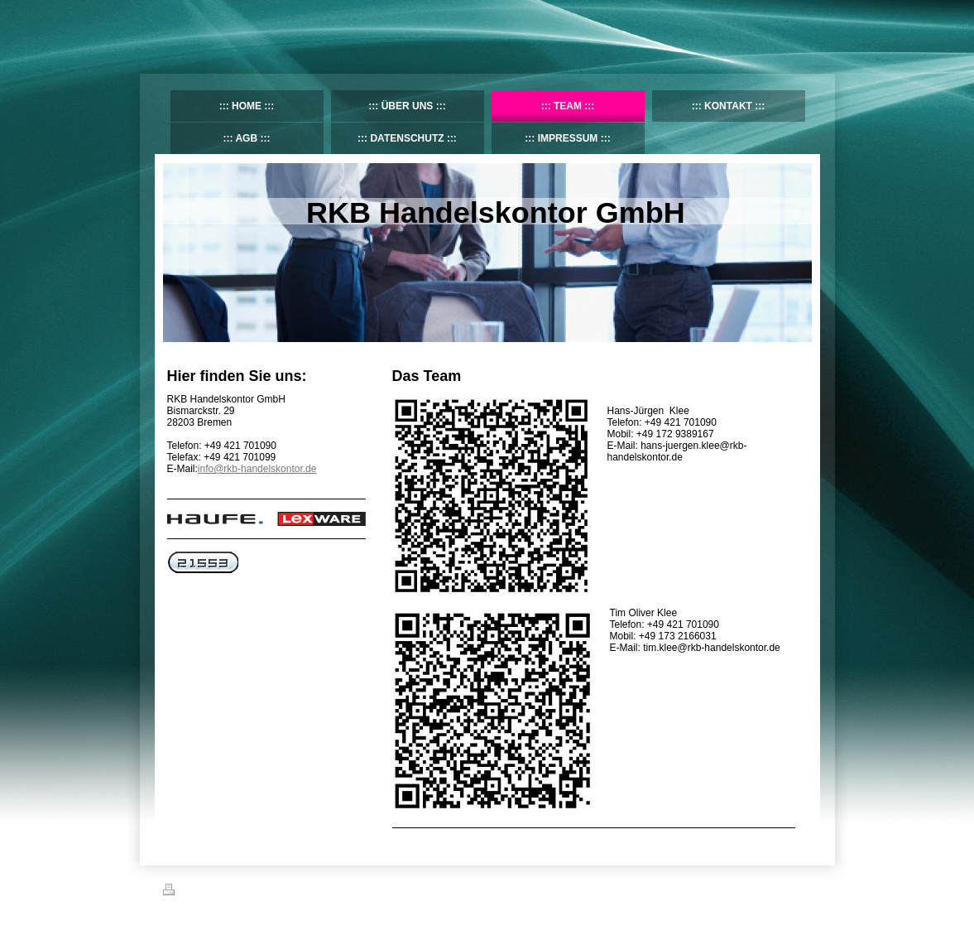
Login (800, 889)
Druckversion (199, 892)
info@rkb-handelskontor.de (257, 469)
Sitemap (257, 892)
